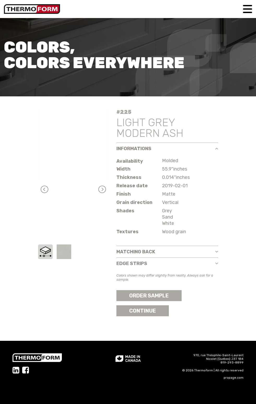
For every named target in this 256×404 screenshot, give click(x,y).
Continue (142, 311)
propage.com (233, 377)
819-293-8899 (232, 362)
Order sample (149, 295)
